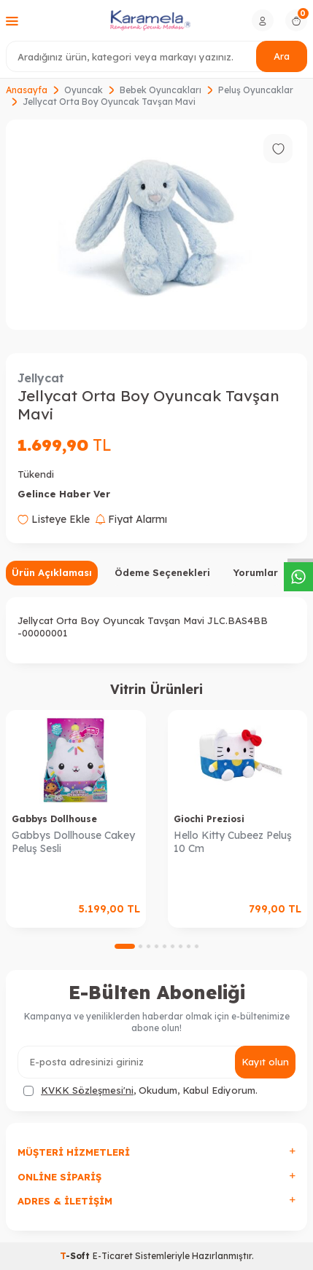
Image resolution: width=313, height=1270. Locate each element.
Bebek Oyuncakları (160, 89)
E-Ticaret (113, 1255)
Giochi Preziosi (209, 818)
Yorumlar (255, 572)
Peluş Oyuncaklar (255, 89)
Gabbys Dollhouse (54, 818)
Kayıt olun (265, 1062)
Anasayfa (26, 89)
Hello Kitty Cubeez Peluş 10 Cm (233, 842)
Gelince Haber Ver (64, 494)
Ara (282, 56)
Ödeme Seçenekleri (162, 572)
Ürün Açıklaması (52, 572)
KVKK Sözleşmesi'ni (87, 1090)
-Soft (76, 1255)
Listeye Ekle (54, 519)
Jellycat (41, 378)
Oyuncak (83, 89)
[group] (156, 224)
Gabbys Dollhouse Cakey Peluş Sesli (73, 842)
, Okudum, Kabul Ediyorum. (140, 1090)
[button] (125, 946)
